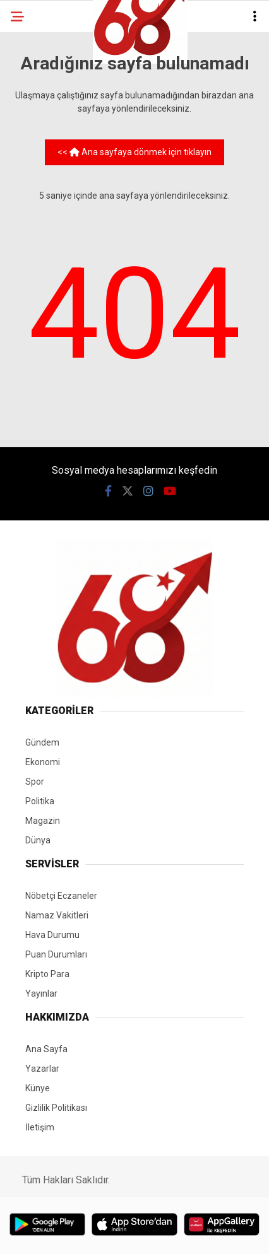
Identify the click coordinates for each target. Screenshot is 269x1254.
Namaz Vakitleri (56, 915)
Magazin (42, 821)
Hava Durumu (52, 935)
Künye (37, 1088)
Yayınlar (41, 993)
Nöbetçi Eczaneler (61, 896)
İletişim (39, 1127)
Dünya (38, 840)
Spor (34, 781)
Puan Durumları (56, 954)
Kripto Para (47, 974)
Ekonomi (42, 762)
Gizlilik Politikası (56, 1108)
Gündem (42, 742)
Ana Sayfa (46, 1049)
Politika (39, 801)
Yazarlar (42, 1069)
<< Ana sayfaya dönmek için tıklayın (134, 152)
